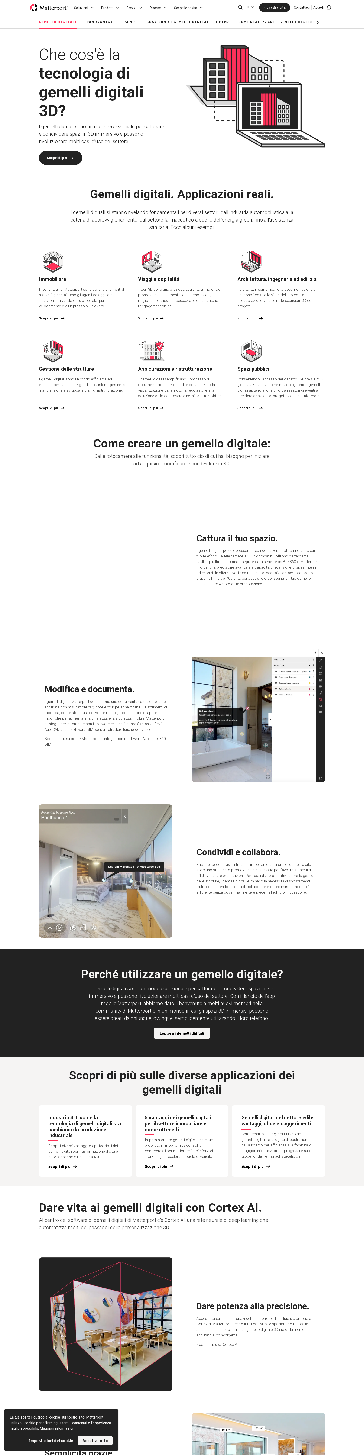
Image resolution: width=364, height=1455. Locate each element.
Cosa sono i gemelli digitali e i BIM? (187, 22)
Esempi (129, 22)
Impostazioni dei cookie (51, 1440)
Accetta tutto (95, 1440)
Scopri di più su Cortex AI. (217, 1344)
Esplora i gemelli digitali (182, 1033)
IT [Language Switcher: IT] (248, 7)
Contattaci (302, 7)
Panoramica (100, 22)
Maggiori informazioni (57, 1428)
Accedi (318, 7)
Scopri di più (60, 157)
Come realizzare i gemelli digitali (277, 22)
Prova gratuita (275, 7)
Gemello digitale (58, 22)
